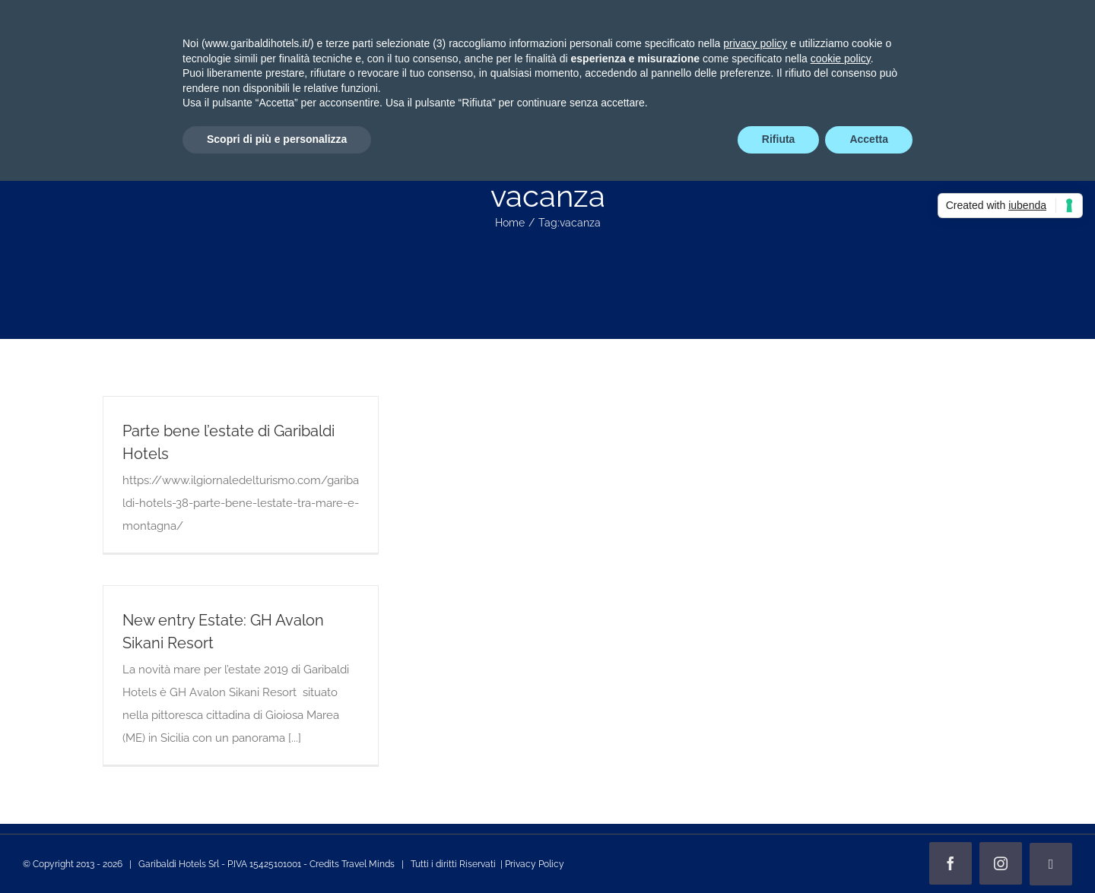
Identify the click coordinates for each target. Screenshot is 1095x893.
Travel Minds (368, 864)
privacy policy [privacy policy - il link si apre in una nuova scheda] (755, 43)
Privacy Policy (534, 864)
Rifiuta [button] (778, 139)
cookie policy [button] (841, 58)
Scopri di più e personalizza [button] (277, 139)
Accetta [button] (868, 139)
